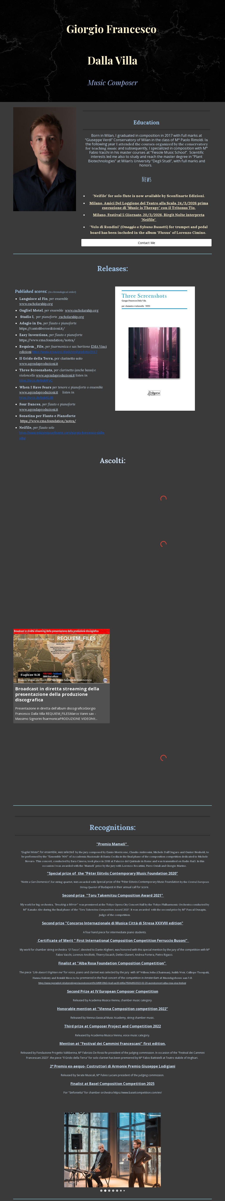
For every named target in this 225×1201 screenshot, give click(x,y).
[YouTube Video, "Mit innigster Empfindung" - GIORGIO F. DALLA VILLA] (61, 589)
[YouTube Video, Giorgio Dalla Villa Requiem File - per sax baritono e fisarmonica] (163, 595)
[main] (112, 51)
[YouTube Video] (61, 514)
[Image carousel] (155, 348)
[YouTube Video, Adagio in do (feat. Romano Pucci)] (163, 701)
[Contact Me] (146, 242)
